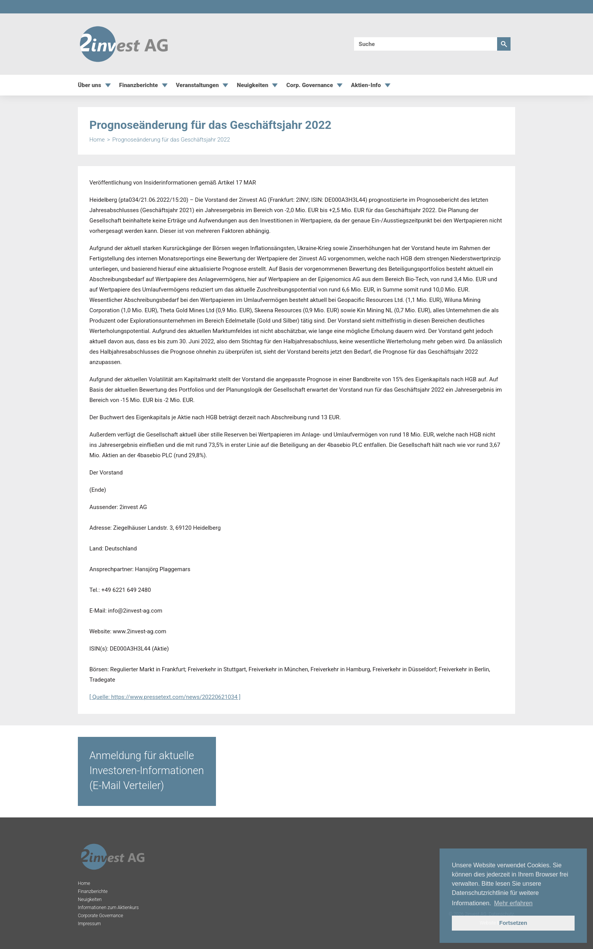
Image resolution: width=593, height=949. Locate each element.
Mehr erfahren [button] (513, 903)
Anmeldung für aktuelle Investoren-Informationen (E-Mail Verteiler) (146, 771)
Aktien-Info (366, 85)
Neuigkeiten (252, 85)
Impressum (89, 923)
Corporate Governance (100, 915)
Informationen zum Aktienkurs (108, 907)
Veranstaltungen (197, 85)
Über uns (89, 85)
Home (97, 140)
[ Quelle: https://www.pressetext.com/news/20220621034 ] (164, 697)
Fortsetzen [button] (513, 923)
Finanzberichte (138, 85)
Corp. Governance (309, 85)
